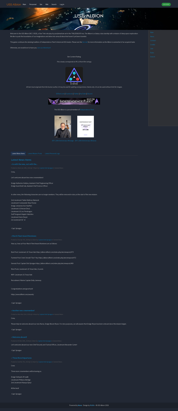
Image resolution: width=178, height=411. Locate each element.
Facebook (69, 94)
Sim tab (84, 42)
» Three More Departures (21, 358)
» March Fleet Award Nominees (23, 236)
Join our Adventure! (44, 48)
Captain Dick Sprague (46, 168)
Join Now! (166, 4)
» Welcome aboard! (19, 337)
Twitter (76, 94)
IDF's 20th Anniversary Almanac (85, 141)
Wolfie (92, 405)
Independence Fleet (87, 110)
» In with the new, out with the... (24, 164)
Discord (89, 94)
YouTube (83, 94)
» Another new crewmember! (23, 310)
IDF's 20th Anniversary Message (63, 141)
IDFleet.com (60, 94)
